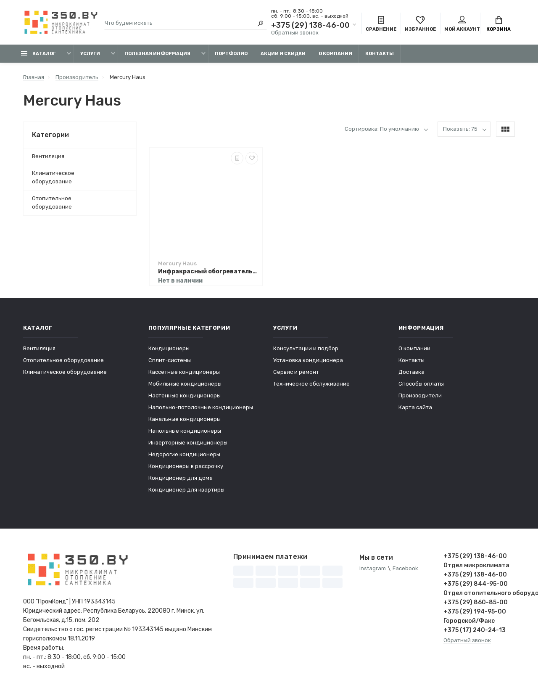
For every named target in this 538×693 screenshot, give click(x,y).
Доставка (411, 372)
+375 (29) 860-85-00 (475, 602)
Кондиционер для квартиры (186, 490)
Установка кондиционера (308, 360)
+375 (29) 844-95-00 (475, 583)
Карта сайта (415, 407)
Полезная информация (157, 53)
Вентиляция (48, 156)
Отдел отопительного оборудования (479, 593)
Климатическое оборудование (53, 177)
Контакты (379, 53)
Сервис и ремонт (296, 372)
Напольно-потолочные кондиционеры (200, 407)
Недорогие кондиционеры (184, 454)
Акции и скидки (283, 53)
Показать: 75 (460, 129)
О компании (335, 53)
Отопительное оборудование (52, 202)
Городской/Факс (469, 620)
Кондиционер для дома (180, 478)
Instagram (372, 569)
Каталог (38, 53)
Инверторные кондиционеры (187, 442)
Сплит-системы (169, 360)
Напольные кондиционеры (184, 431)
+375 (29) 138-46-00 (310, 25)
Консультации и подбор (305, 348)
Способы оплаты (421, 384)
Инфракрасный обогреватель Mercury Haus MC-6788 (208, 271)
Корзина (498, 24)
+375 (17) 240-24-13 (474, 630)
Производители (420, 395)
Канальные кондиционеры (184, 419)
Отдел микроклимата (476, 565)
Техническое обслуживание (311, 384)
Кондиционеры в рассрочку (185, 466)
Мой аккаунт (462, 24)
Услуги (90, 53)
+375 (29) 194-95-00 (474, 611)
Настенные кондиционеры (184, 395)
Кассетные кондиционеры (184, 372)
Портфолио (231, 53)
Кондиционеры (169, 348)
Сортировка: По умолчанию (382, 129)
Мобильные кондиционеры (185, 384)
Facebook (405, 569)
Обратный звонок (295, 32)
